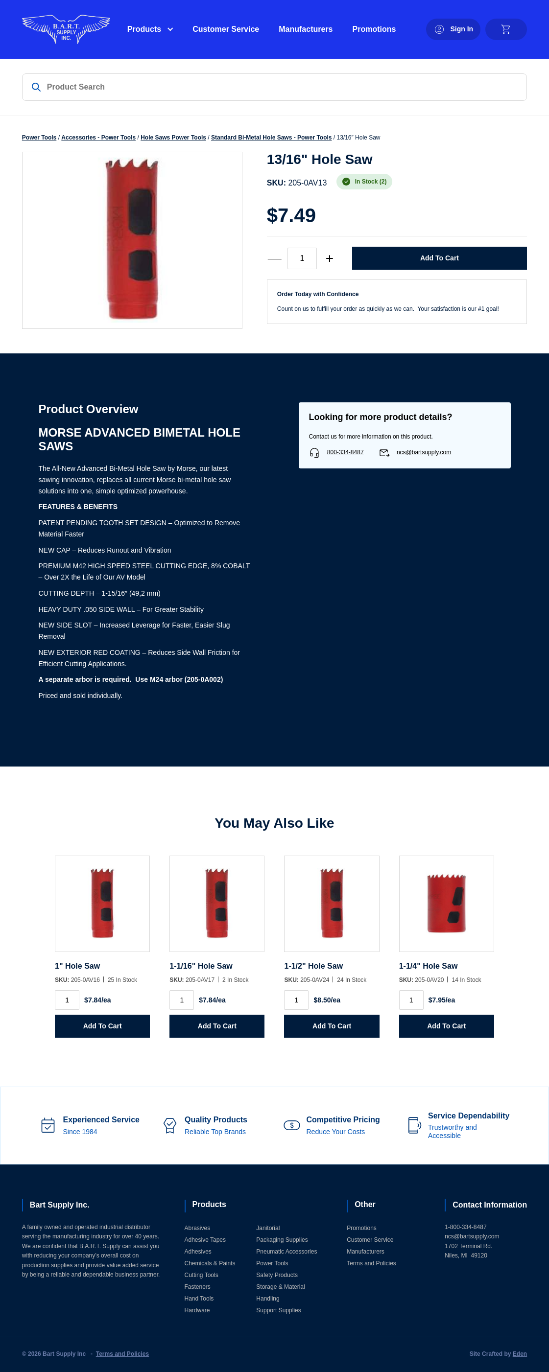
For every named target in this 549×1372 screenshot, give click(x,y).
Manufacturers (306, 29)
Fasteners (198, 1286)
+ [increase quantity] (330, 258)
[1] (102, 908)
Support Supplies (278, 1310)
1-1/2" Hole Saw (313, 966)
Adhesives (198, 1251)
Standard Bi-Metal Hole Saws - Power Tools (271, 137)
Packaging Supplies (282, 1239)
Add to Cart (439, 258)
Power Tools (39, 137)
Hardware (197, 1310)
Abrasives (198, 1228)
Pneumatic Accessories (286, 1251)
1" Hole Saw (77, 966)
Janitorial (268, 1228)
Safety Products (277, 1275)
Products (144, 29)
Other (365, 1204)
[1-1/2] (331, 908)
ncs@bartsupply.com (424, 452)
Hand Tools (199, 1298)
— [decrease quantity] (275, 258)
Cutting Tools (201, 1275)
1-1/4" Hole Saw (428, 966)
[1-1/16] (216, 908)
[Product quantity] (302, 258)
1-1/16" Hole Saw (201, 966)
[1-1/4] (446, 908)
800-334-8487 (345, 452)
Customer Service (225, 29)
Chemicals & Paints (210, 1263)
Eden (520, 1353)
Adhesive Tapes (205, 1239)
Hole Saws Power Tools (173, 137)
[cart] (506, 29)
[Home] (66, 29)
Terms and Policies (371, 1263)
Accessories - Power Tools (98, 137)
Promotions (374, 29)
